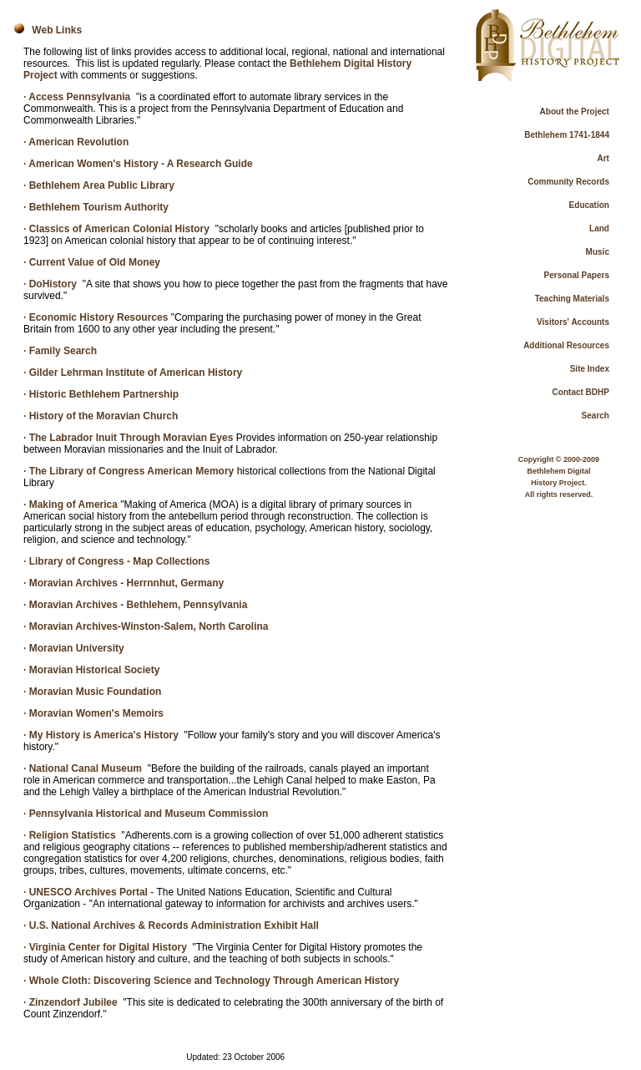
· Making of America (70, 504)
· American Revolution (76, 142)
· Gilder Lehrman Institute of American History (132, 372)
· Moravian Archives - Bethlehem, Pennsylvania (135, 605)
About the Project (574, 111)
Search (595, 415)
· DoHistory (50, 284)
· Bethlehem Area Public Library (98, 185)
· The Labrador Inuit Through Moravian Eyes (128, 438)
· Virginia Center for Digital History (105, 947)
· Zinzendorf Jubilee (70, 1002)
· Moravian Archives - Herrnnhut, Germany (123, 583)
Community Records (568, 181)
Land (599, 228)
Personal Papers (576, 275)
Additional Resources (566, 345)
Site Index (589, 368)
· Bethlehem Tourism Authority (96, 207)
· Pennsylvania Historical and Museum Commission (145, 813)
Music (597, 251)
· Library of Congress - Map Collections (116, 561)
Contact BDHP (581, 392)
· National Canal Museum (82, 768)
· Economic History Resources (95, 317)
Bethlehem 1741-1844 (566, 134)
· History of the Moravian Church (100, 416)
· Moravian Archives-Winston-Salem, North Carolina (146, 626)
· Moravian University (73, 648)
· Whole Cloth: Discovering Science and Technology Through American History (211, 980)
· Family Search (60, 351)
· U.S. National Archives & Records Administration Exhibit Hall (171, 925)
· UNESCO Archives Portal (85, 892)
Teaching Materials (572, 298)
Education (589, 205)
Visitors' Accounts (573, 322)
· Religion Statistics (69, 835)
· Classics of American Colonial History (116, 229)
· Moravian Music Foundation (92, 691)
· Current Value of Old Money (91, 262)
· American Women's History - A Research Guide (138, 164)
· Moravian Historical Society (91, 670)
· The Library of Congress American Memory (128, 471)
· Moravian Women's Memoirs (93, 713)
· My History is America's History (101, 735)
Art (603, 158)
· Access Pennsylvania (76, 97)
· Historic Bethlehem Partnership (101, 394)
